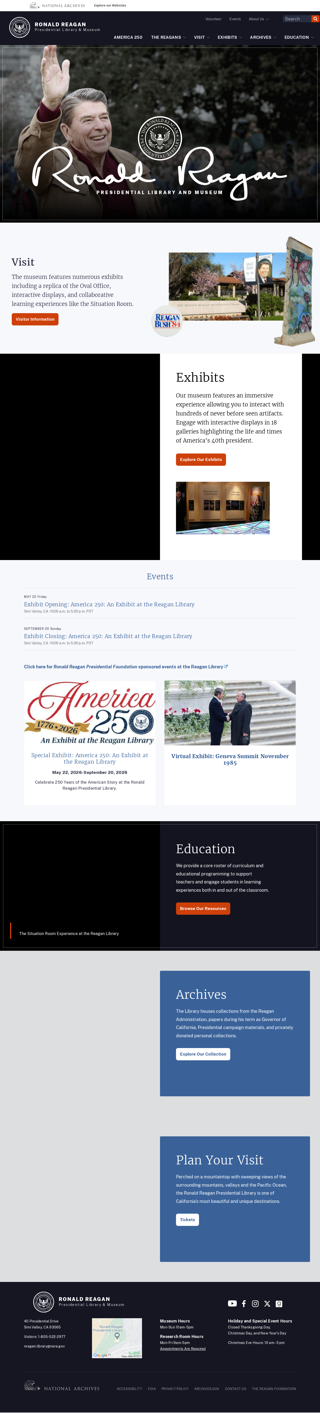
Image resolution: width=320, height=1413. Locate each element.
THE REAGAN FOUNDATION (274, 1389)
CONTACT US (235, 1389)
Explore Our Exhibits (201, 459)
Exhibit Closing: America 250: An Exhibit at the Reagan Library (108, 636)
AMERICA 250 (128, 37)
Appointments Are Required (183, 1349)
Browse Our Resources (203, 908)
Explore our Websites (110, 5)
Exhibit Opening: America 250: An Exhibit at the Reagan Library (109, 604)
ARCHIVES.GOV (207, 1389)
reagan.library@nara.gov (44, 1346)
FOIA (152, 1389)
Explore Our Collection (203, 1054)
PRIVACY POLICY (175, 1389)
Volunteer (214, 19)
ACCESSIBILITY (129, 1389)
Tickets (187, 1219)
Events (235, 19)
